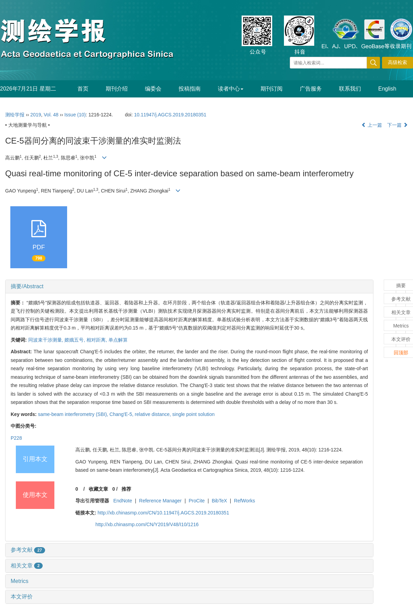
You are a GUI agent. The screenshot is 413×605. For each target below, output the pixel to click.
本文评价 (22, 596)
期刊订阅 (272, 89)
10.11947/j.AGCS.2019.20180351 (170, 114)
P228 (16, 438)
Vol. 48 (51, 114)
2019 (35, 114)
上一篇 (371, 125)
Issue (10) (75, 114)
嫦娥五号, (75, 340)
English (387, 89)
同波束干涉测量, (46, 340)
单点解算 (118, 340)
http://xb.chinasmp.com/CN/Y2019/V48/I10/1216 (147, 524)
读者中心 (230, 89)
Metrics (20, 581)
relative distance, (153, 414)
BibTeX (219, 500)
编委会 (153, 89)
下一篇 (397, 125)
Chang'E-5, (122, 414)
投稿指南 (190, 89)
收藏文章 (98, 489)
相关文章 (27, 566)
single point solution (193, 414)
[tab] (189, 286)
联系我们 (350, 89)
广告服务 (311, 89)
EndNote (122, 500)
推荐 (126, 489)
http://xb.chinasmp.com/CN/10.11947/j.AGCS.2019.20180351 (163, 512)
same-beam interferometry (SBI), (73, 414)
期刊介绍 (117, 89)
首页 (82, 89)
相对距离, (97, 340)
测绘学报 (14, 114)
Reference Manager (160, 500)
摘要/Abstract (27, 286)
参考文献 (28, 550)
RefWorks (244, 500)
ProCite (197, 500)
